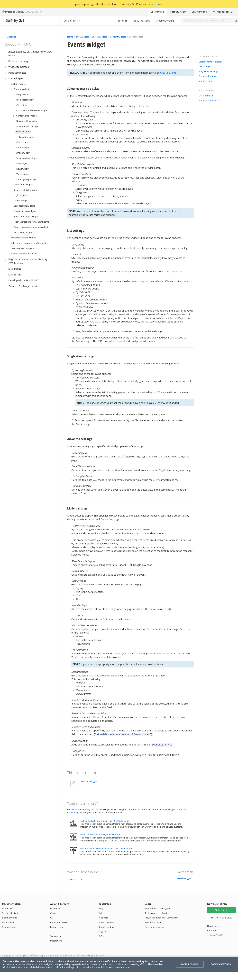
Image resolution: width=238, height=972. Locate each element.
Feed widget (184, 876)
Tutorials (123, 20)
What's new (8, 920)
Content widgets (118, 36)
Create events (168, 72)
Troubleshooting (165, 20)
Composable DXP (58, 920)
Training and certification (157, 911)
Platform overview (209, 100)
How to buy (212, 924)
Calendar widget (88, 780)
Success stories (106, 920)
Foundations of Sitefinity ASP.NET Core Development (106, 847)
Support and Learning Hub (158, 907)
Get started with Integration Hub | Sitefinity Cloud (104, 819)
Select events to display (210, 62)
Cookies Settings (221, 964)
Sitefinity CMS (158, 11)
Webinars (103, 916)
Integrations (56, 939)
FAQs (101, 934)
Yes (72, 877)
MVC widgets (82, 36)
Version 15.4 (72, 20)
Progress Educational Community (161, 916)
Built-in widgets (99, 36)
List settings (204, 66)
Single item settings (208, 71)
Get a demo (206, 95)
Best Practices (141, 20)
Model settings (206, 81)
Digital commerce (58, 925)
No (82, 877)
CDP (52, 916)
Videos (102, 911)
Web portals (56, 934)
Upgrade (103, 930)
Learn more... (156, 4)
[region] (119, 964)
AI (51, 930)
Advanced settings (208, 76)
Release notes (9, 925)
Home (70, 36)
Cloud (53, 911)
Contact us (212, 929)
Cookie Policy (10, 967)
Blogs (101, 907)
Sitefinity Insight (178, 11)
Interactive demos (154, 920)
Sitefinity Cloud (199, 11)
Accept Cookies (190, 964)
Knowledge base (223, 11)
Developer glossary (154, 925)
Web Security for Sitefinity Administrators (100, 833)
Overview (55, 907)
